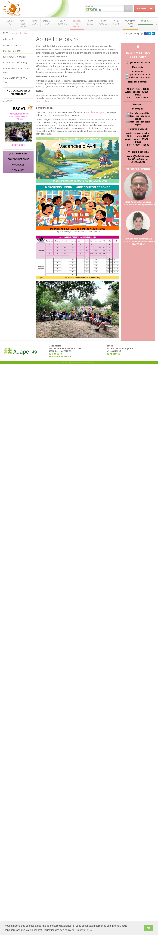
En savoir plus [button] (84, 930)
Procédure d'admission (138, 168)
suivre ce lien (42, 101)
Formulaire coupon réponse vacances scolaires (18, 162)
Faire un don (144, 8)
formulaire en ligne (94, 112)
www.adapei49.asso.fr (60, 356)
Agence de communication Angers (83, 363)
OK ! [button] (148, 928)
